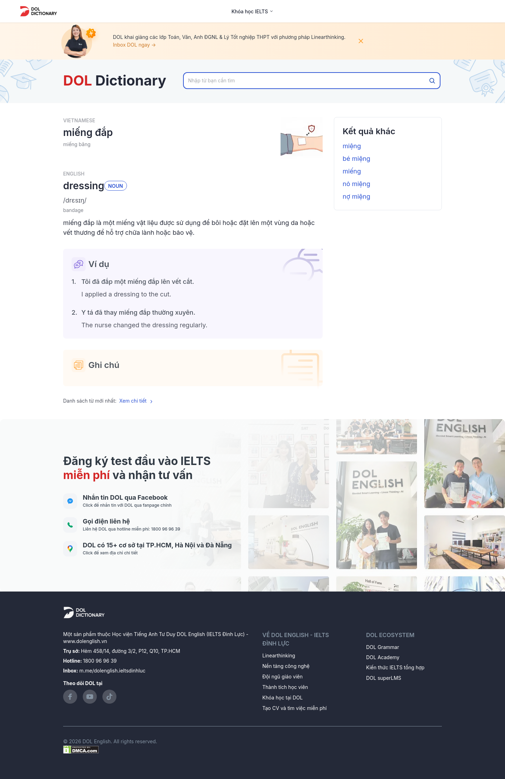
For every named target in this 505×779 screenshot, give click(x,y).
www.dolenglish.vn (85, 641)
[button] (193, 200)
